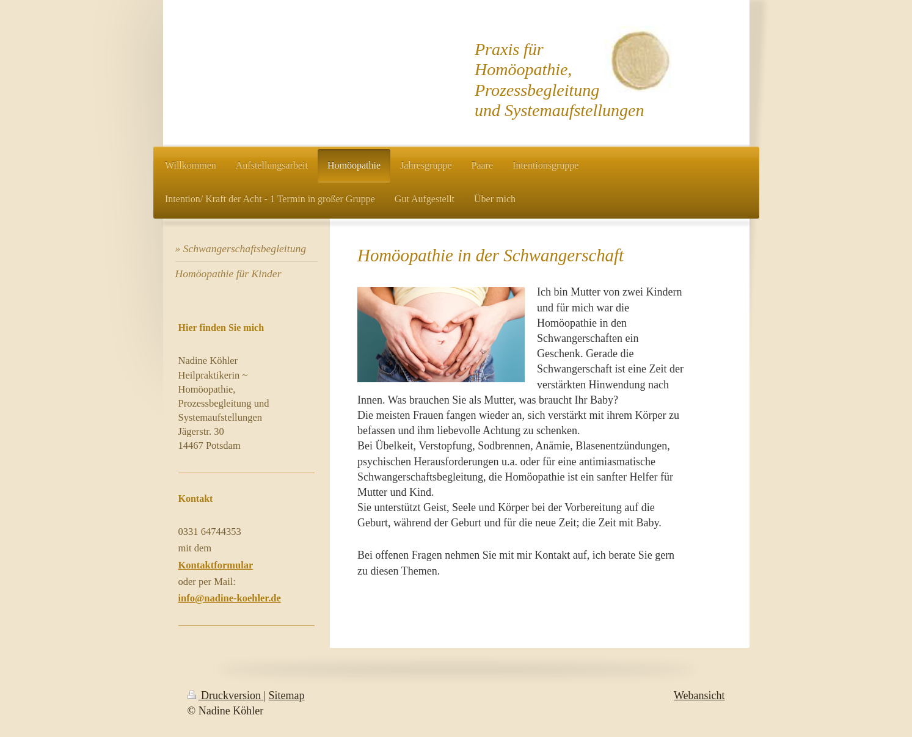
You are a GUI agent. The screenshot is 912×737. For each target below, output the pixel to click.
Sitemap (287, 695)
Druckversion (226, 695)
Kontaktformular (216, 565)
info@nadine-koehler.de (229, 598)
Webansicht (699, 695)
